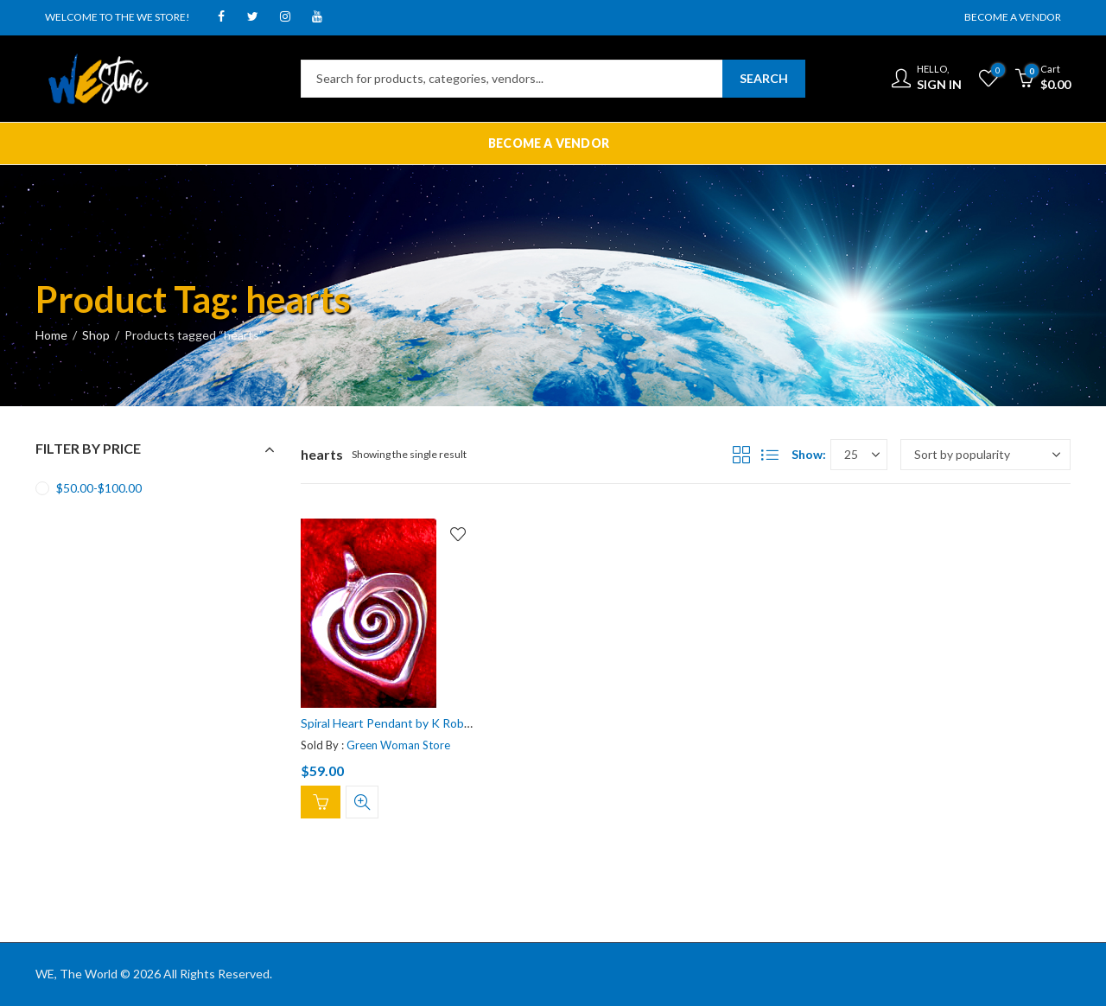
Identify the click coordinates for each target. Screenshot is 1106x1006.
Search (764, 78)
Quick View (362, 802)
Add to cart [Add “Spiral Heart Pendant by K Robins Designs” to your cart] (320, 802)
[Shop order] (985, 454)
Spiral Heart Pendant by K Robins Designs (413, 723)
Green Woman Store (398, 744)
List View (770, 454)
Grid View (741, 454)
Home (51, 335)
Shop (96, 335)
